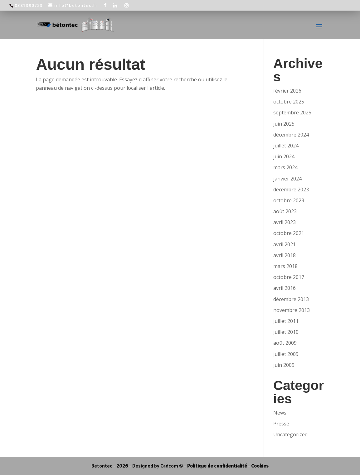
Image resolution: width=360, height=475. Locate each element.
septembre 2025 (292, 112)
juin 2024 (283, 156)
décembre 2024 (291, 134)
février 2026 (287, 90)
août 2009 (285, 342)
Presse (281, 423)
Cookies (260, 466)
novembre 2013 (291, 310)
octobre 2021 (288, 233)
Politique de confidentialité (217, 466)
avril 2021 (284, 244)
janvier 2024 (287, 178)
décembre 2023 (291, 189)
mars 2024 (285, 167)
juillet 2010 (286, 332)
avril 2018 (284, 255)
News (279, 412)
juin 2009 (283, 365)
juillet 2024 (286, 145)
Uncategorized (290, 434)
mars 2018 (285, 266)
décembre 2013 (291, 299)
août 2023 (285, 211)
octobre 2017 (288, 277)
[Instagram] (126, 5)
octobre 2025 (288, 101)
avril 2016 (284, 288)
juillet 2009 (286, 354)
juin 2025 (283, 123)
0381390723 (29, 5)
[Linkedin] (115, 5)
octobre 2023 (288, 200)
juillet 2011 (286, 321)
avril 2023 (284, 222)
